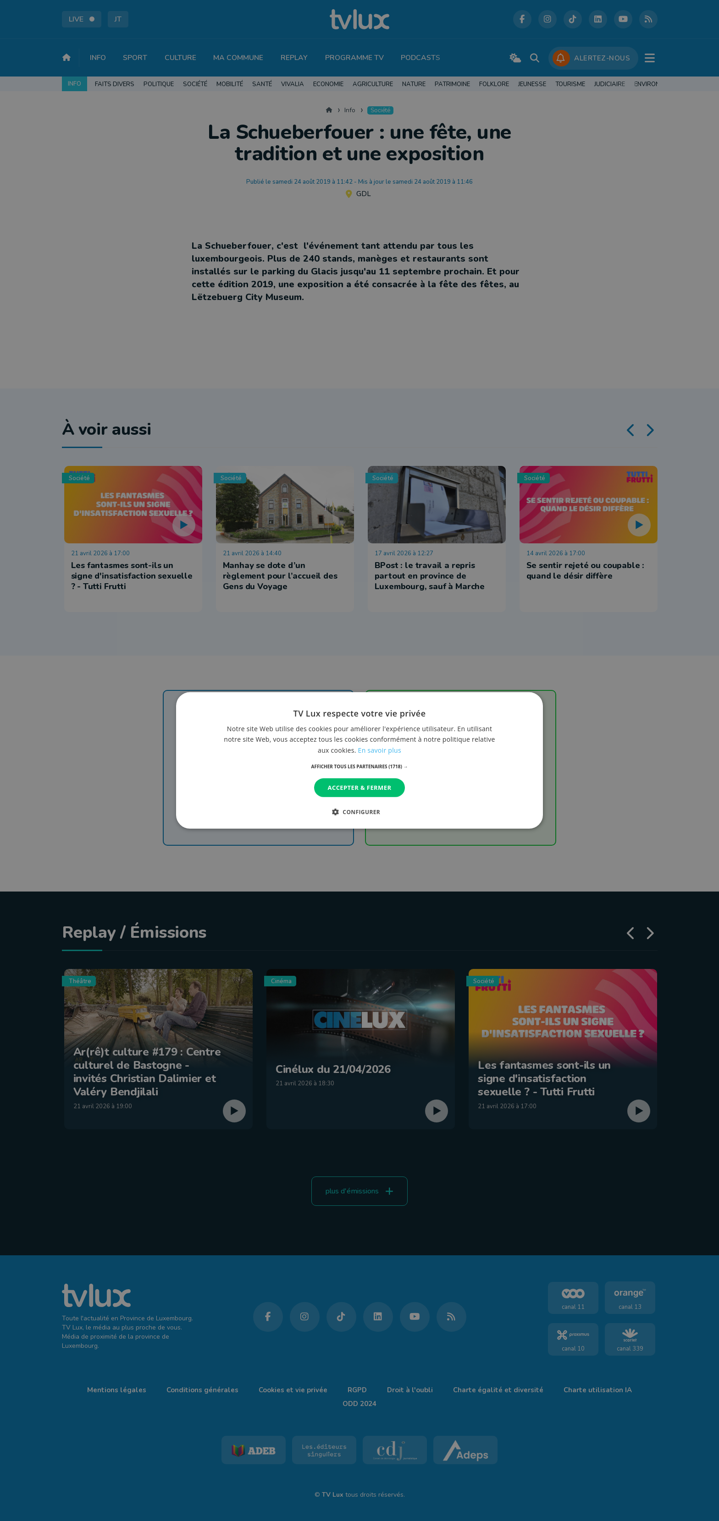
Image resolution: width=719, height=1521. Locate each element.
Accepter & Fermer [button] (360, 787)
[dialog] (359, 760)
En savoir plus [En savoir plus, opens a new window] (379, 749)
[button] (359, 766)
